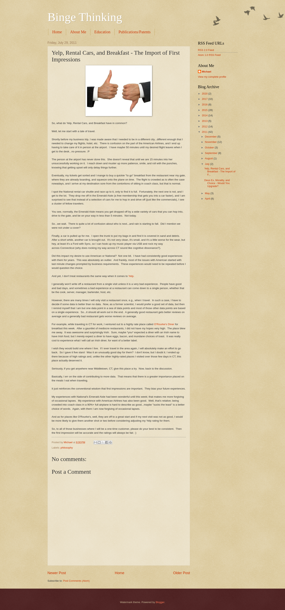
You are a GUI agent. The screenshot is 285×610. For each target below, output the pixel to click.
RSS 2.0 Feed (206, 50)
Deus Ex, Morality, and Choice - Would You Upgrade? (217, 183)
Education (102, 32)
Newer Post (57, 573)
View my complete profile (212, 76)
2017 (205, 98)
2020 (205, 93)
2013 (205, 120)
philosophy (67, 447)
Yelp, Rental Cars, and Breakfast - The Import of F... (219, 171)
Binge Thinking (85, 17)
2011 (205, 131)
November (211, 141)
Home (57, 32)
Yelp (131, 276)
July (207, 163)
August (209, 158)
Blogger (160, 602)
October (210, 147)
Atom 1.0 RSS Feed (209, 54)
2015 (205, 110)
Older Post (181, 573)
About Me (78, 32)
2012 (205, 126)
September (211, 153)
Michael (206, 71)
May (207, 193)
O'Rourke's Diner (164, 324)
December (211, 136)
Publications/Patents (135, 32)
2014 (205, 115)
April (208, 198)
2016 (205, 104)
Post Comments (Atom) (76, 580)
